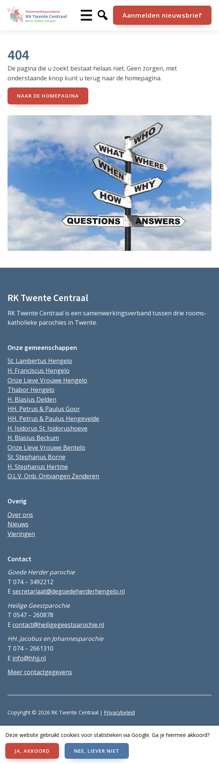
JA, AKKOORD (32, 750)
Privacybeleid (119, 712)
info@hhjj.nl (29, 658)
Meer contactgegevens (40, 672)
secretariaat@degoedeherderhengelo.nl (68, 591)
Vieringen (21, 534)
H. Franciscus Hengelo (38, 370)
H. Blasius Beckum (33, 438)
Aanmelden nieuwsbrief (162, 15)
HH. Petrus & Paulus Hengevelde (53, 418)
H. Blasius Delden (32, 399)
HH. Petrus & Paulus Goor (44, 409)
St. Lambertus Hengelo (40, 361)
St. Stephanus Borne (36, 457)
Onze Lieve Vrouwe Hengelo (47, 380)
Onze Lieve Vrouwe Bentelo (46, 447)
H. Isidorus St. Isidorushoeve (48, 428)
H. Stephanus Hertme (38, 467)
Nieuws (18, 524)
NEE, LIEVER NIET (96, 750)
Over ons (20, 515)
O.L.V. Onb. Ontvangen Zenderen (53, 476)
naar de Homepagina (48, 95)
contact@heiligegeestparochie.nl (58, 625)
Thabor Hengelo (31, 390)
